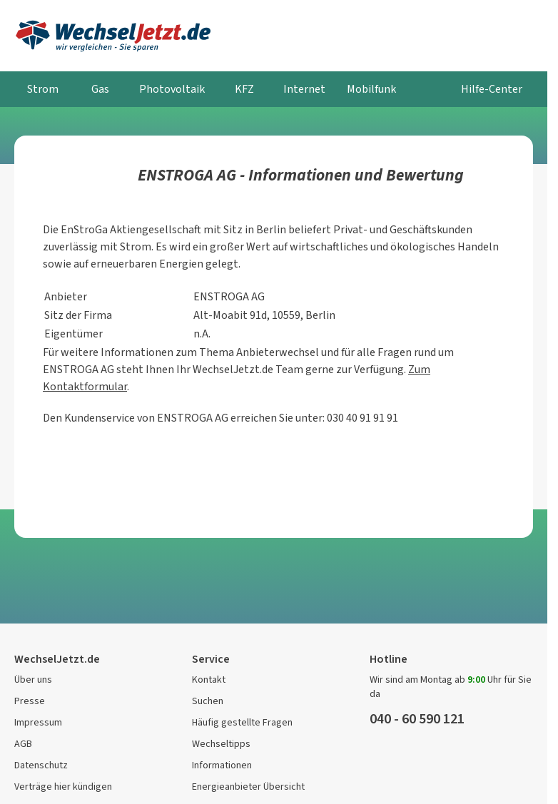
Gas (100, 88)
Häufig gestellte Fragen (242, 722)
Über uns (33, 679)
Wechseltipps (221, 743)
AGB (23, 743)
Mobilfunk (371, 88)
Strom (43, 88)
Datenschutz (41, 765)
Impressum (38, 722)
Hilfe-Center (491, 88)
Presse (29, 701)
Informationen (222, 765)
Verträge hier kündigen (63, 786)
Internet (304, 88)
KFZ (244, 88)
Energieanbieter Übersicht (248, 786)
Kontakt (208, 679)
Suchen (207, 701)
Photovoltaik (172, 88)
